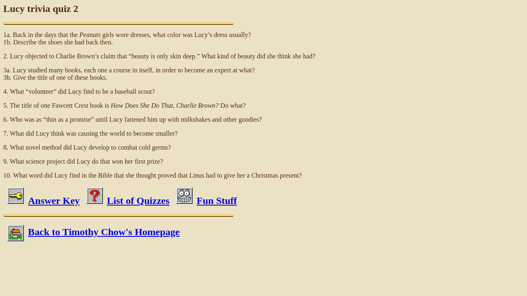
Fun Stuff (206, 200)
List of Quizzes (128, 200)
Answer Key (43, 200)
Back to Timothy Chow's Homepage (93, 232)
